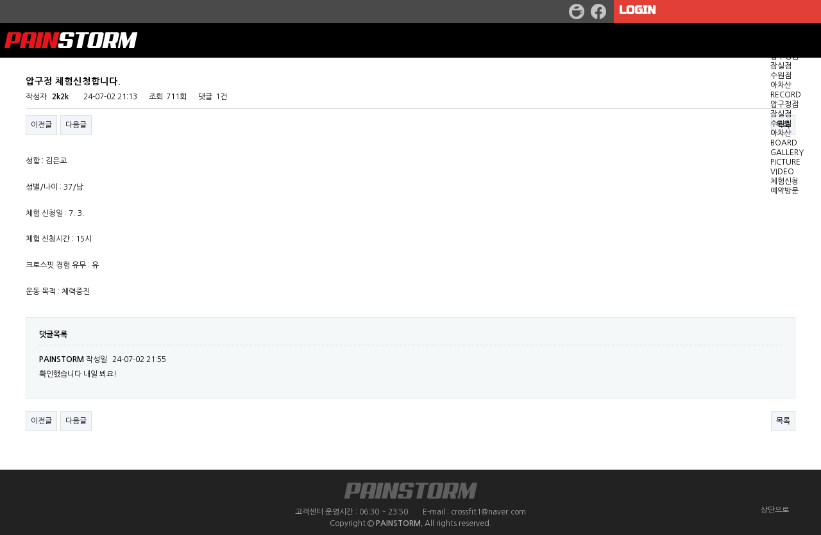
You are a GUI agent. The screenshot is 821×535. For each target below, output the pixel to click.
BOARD (783, 143)
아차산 (780, 85)
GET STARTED (795, 27)
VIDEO (782, 172)
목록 (783, 421)
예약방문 (784, 191)
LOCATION (790, 47)
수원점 (780, 75)
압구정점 (784, 56)
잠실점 (780, 66)
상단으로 (775, 510)
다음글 (76, 421)
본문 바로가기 (0, 0)
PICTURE (785, 162)
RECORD (785, 95)
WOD (780, 37)
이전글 (41, 421)
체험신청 (784, 181)
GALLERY (787, 152)
